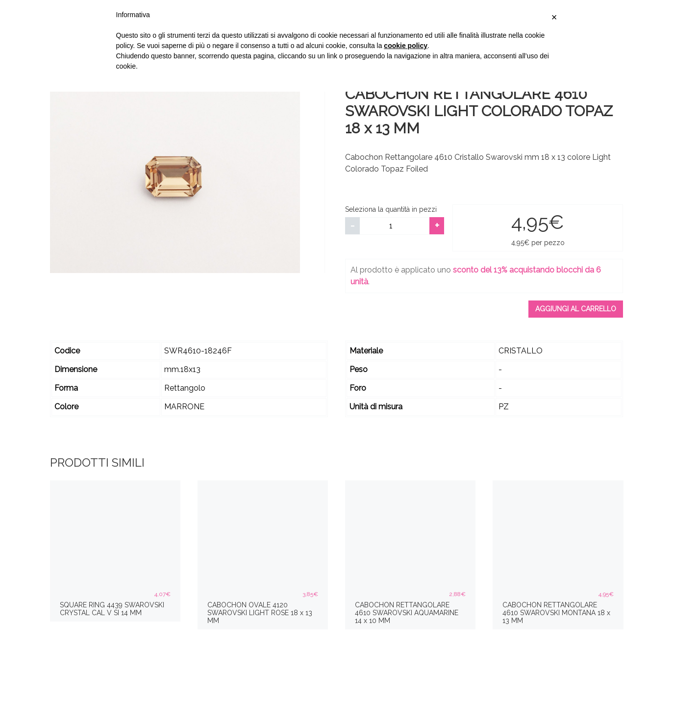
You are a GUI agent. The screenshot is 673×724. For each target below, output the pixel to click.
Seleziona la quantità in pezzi (391, 209)
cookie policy (405, 46)
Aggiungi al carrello (575, 309)
